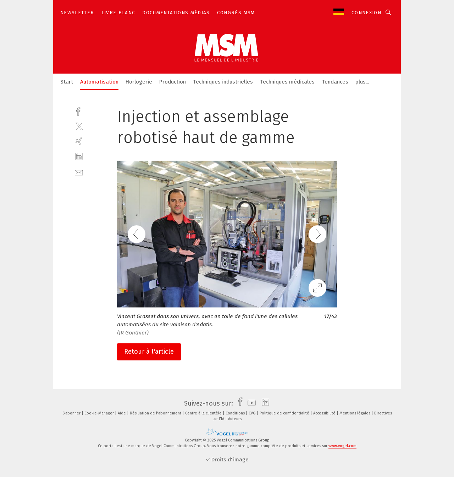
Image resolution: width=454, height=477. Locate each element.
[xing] (78, 141)
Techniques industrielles (223, 82)
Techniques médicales (287, 82)
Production (172, 82)
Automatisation (99, 82)
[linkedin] (78, 156)
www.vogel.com (342, 446)
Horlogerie (139, 82)
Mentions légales (355, 413)
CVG (253, 413)
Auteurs (235, 419)
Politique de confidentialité (285, 413)
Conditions (236, 413)
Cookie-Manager (99, 413)
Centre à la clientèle (204, 413)
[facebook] (78, 110)
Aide (122, 413)
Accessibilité (325, 413)
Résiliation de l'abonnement (156, 413)
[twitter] (78, 126)
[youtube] (250, 403)
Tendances (335, 82)
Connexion (366, 13)
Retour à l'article (149, 351)
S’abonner (72, 413)
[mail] (78, 171)
